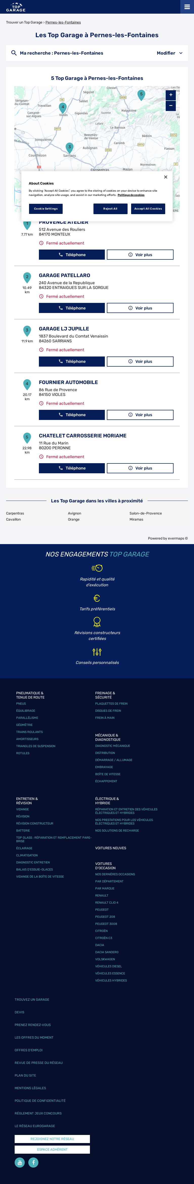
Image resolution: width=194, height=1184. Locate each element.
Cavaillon (13, 519)
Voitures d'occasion (105, 866)
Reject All (110, 208)
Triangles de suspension (35, 746)
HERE (175, 210)
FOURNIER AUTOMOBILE (68, 382)
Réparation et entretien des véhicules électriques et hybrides (126, 811)
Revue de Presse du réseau (39, 1063)
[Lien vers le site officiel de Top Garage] (16, 7)
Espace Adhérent (52, 1149)
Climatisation (27, 855)
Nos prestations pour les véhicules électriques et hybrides (124, 821)
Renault (101, 895)
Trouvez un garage (32, 999)
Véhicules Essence (110, 973)
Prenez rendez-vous (33, 1025)
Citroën (101, 931)
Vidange (22, 809)
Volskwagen (105, 959)
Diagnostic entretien (33, 862)
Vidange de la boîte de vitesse (40, 876)
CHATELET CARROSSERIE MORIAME (83, 436)
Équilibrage (25, 710)
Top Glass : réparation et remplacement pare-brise (54, 839)
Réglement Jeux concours (38, 1113)
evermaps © (178, 538)
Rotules (22, 753)
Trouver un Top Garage (24, 22)
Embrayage (104, 767)
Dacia (99, 945)
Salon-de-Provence (146, 513)
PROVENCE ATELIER (63, 222)
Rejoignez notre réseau (52, 1139)
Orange (74, 519)
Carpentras (15, 513)
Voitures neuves (110, 848)
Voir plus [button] (140, 254)
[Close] (165, 177)
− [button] (171, 106)
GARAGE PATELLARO (64, 275)
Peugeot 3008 (106, 924)
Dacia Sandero (106, 952)
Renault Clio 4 (106, 902)
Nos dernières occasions (115, 874)
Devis (19, 1012)
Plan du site (25, 1075)
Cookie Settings (46, 208)
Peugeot (102, 909)
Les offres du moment (34, 1037)
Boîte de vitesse (107, 774)
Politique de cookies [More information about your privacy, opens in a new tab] (131, 195)
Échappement (106, 781)
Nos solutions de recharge (117, 830)
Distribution (105, 753)
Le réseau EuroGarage (35, 1126)
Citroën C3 (103, 938)
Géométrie (24, 725)
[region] (97, 196)
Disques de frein (108, 710)
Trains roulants (29, 732)
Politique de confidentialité (40, 1101)
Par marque (104, 888)
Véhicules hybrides (111, 980)
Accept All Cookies (148, 208)
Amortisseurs (27, 739)
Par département (109, 881)
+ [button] (171, 95)
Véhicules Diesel (108, 966)
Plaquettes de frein (111, 703)
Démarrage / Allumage (113, 760)
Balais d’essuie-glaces (34, 869)
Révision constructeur (34, 823)
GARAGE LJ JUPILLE (64, 329)
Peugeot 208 (105, 917)
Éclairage (24, 848)
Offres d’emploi (29, 1050)
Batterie (23, 830)
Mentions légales (30, 1088)
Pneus (21, 703)
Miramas (136, 519)
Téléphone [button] (72, 254)
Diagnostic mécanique (112, 746)
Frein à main (104, 718)
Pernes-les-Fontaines (63, 22)
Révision (22, 816)
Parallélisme (27, 718)
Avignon (74, 513)
